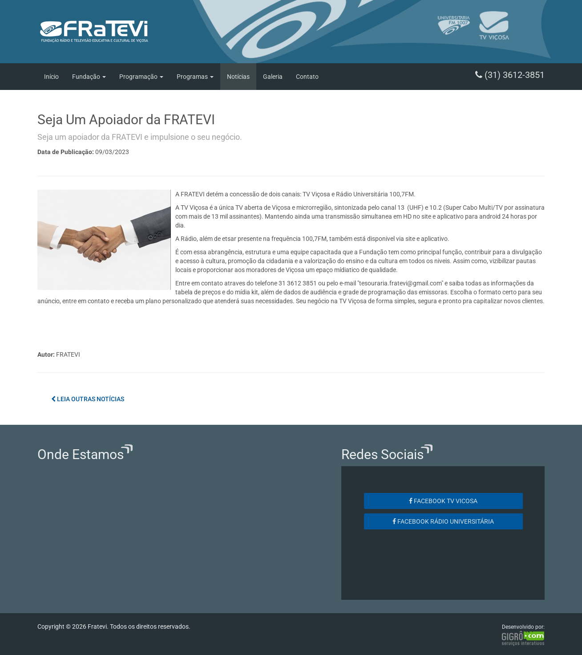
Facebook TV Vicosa (443, 500)
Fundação (89, 76)
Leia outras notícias (87, 399)
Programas (195, 76)
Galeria (273, 76)
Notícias (238, 76)
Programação (141, 76)
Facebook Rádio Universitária (443, 521)
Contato (307, 76)
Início (51, 76)
